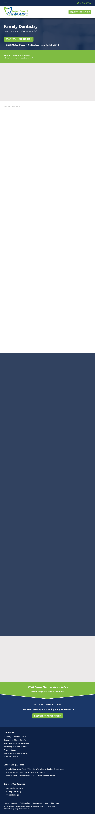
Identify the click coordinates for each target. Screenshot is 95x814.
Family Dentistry (13, 791)
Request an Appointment (80, 12)
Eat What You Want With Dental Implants (25, 772)
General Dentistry (14, 788)
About (14, 803)
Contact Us (37, 803)
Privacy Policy (39, 806)
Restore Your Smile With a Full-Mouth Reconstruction (30, 776)
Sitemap (51, 806)
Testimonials (24, 803)
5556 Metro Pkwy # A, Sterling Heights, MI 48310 (32, 45)
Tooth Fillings (12, 795)
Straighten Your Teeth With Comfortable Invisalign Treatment (35, 769)
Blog (46, 803)
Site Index (55, 803)
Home (6, 803)
